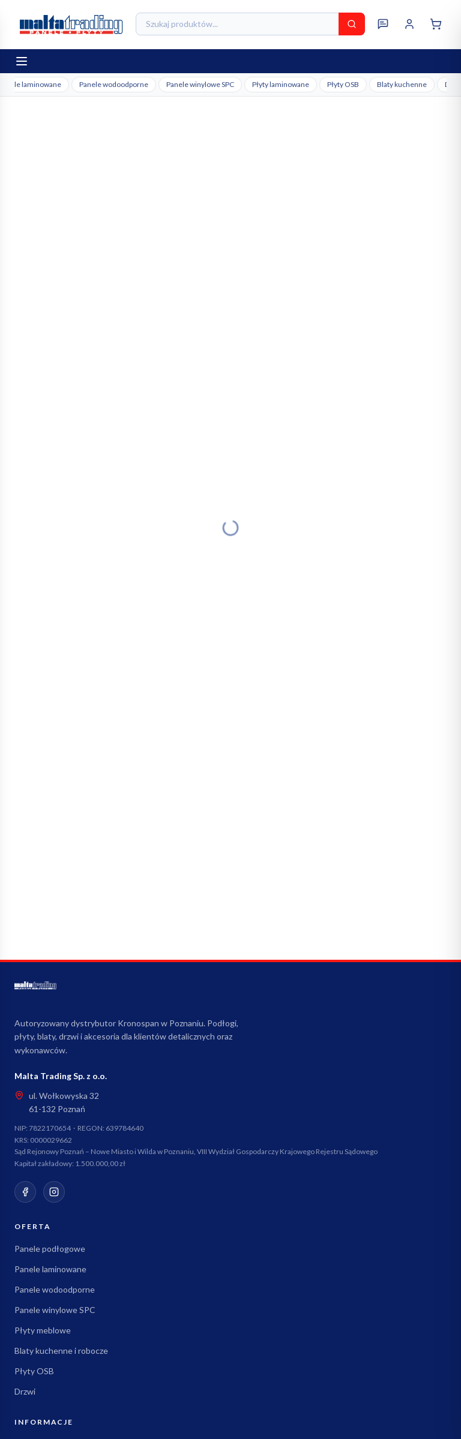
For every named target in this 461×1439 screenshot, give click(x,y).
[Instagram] (54, 1192)
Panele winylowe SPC (200, 84)
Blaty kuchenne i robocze (61, 1350)
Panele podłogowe (49, 1248)
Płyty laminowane (280, 84)
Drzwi (24, 1391)
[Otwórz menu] (22, 61)
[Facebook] (25, 1192)
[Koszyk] (436, 24)
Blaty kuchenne (402, 84)
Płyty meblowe (42, 1330)
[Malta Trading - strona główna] (71, 24)
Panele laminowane (50, 1269)
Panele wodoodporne (113, 84)
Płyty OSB (343, 84)
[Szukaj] (352, 24)
